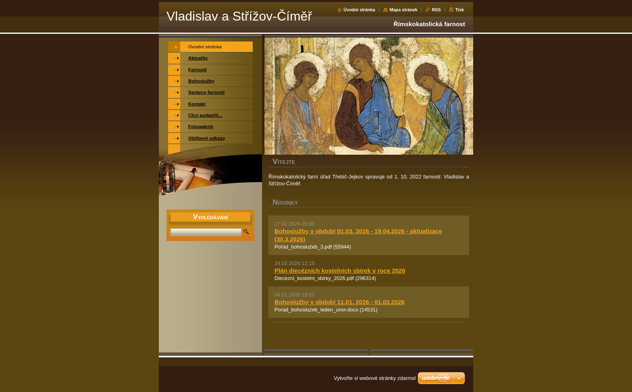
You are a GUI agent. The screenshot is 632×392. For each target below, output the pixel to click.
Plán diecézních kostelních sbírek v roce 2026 (339, 270)
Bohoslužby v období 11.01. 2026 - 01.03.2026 (339, 302)
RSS (436, 9)
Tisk (459, 9)
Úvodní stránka (359, 9)
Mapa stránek (403, 9)
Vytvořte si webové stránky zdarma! (375, 378)
